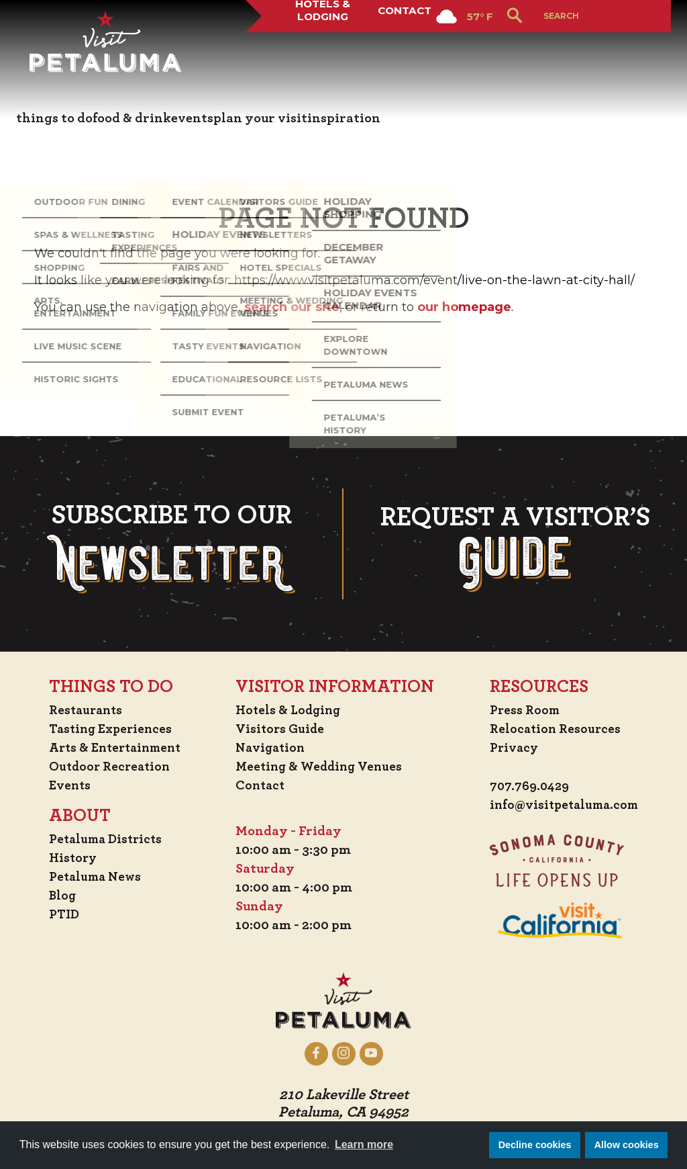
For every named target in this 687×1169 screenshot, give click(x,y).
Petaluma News (94, 876)
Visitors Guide (281, 728)
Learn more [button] (364, 1144)
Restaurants (84, 709)
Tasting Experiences (110, 728)
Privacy (510, 747)
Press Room (521, 709)
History (71, 857)
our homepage (464, 307)
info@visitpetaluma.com (563, 805)
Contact (402, 49)
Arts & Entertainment (116, 747)
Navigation (272, 747)
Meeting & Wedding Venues (323, 766)
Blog (60, 895)
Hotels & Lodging (317, 49)
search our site (291, 307)
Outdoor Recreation (109, 766)
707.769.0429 (527, 786)
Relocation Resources (552, 728)
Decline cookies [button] (535, 1144)
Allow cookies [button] (626, 1144)
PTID (61, 913)
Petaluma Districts (105, 838)
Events (67, 784)
